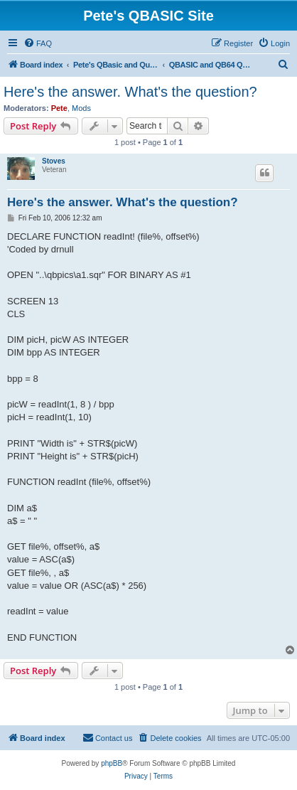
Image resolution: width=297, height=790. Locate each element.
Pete (59, 108)
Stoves (53, 161)
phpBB (111, 763)
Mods (81, 108)
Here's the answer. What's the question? (130, 92)
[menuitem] (37, 43)
